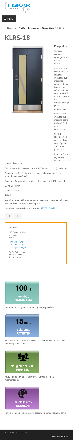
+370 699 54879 (47, 208)
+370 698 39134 (16, 244)
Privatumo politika (60, 437)
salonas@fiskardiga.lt (17, 247)
